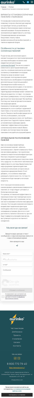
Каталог (17, 342)
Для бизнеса (17, 332)
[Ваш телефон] (17, 259)
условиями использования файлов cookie (21, 390)
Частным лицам (17, 328)
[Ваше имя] (17, 254)
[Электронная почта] (17, 265)
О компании (17, 339)
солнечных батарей (8, 65)
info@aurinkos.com (17, 380)
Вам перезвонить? (17, 367)
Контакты (17, 346)
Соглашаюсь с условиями (17, 395)
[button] (32, 2)
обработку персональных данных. (15, 297)
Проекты (17, 335)
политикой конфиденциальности (15, 295)
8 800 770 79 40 (17, 364)
